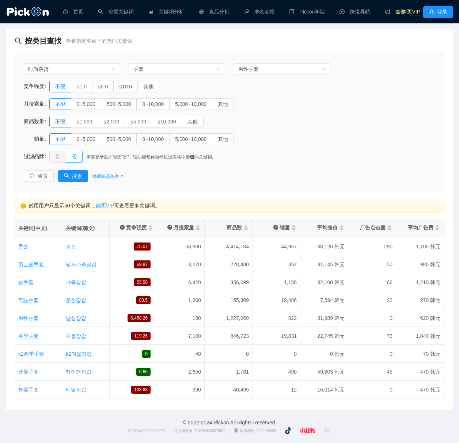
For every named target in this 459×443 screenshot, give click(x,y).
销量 (34, 139)
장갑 (71, 246)
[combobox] (72, 69)
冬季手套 (28, 336)
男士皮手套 (31, 264)
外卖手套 (28, 390)
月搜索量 (34, 104)
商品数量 (34, 121)
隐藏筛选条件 (108, 176)
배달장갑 (76, 390)
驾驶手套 (28, 300)
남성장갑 (76, 318)
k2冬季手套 (31, 354)
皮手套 (26, 282)
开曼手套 (28, 372)
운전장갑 (76, 300)
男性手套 (28, 318)
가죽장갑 (76, 282)
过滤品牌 (34, 156)
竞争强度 (34, 86)
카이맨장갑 (78, 372)
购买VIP (105, 206)
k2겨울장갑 (79, 354)
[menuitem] (73, 11)
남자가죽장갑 (81, 264)
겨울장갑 (76, 336)
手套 (23, 246)
